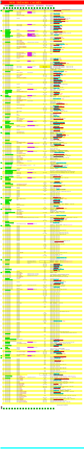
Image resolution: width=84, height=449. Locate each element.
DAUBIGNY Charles (57, 20)
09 (23, 8)
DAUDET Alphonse (57, 220)
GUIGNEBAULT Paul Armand (59, 17)
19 (51, 8)
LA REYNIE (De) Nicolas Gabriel (59, 122)
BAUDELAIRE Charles (58, 22)
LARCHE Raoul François (57, 201)
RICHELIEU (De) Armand (59, 241)
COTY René (56, 138)
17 (45, 8)
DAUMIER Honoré (57, 16)
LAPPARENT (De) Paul (58, 28)
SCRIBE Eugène (57, 178)
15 (40, 8)
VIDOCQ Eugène (57, 287)
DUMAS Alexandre (57, 265)
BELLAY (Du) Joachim (57, 113)
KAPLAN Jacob (57, 128)
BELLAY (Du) (55, 197)
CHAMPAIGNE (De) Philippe (59, 71)
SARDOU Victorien (57, 38)
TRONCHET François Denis (61, 215)
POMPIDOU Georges (57, 49)
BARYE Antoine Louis (57, 98)
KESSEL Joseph (56, 266)
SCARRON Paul (56, 267)
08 (20, 8)
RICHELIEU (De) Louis (60, 44)
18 (48, 8)
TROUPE (58, 189)
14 (37, 8)
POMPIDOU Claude (56, 50)
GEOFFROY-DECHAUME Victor (59, 21)
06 (15, 8)
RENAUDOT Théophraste (58, 80)
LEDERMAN (56, 280)
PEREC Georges (56, 116)
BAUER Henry (56, 279)
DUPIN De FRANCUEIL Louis (58, 269)
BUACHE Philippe (57, 130)
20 (54, 8)
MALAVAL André (56, 222)
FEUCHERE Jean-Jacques (57, 64)
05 (12, 8)
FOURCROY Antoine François (59, 65)
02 (7, 8)
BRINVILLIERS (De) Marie (58, 119)
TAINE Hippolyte (57, 92)
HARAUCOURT (56, 137)
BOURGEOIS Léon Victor (59, 282)
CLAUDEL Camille (56, 75)
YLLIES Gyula (56, 94)
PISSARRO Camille (56, 200)
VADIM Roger (56, 206)
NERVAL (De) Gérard (57, 10)
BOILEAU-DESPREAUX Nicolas (59, 123)
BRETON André (56, 85)
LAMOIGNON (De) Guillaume (59, 218)
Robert (58, 86)
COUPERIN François (57, 144)
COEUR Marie (55, 29)
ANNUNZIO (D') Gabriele (58, 166)
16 (43, 8)
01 (4, 8)
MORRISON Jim (56, 39)
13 (34, 8)
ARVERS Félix (57, 93)
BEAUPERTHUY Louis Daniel (59, 154)
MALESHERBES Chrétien (59, 219)
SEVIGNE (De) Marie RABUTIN (60, 63)
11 (29, 8)
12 (31, 8)
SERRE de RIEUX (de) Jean (58, 156)
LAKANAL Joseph (56, 62)
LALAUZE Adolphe (57, 27)
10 (26, 8)
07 (18, 8)
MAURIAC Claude (56, 51)
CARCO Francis (56, 45)
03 (9, 8)
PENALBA (55, 270)
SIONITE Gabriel (57, 26)
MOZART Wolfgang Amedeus (59, 152)
